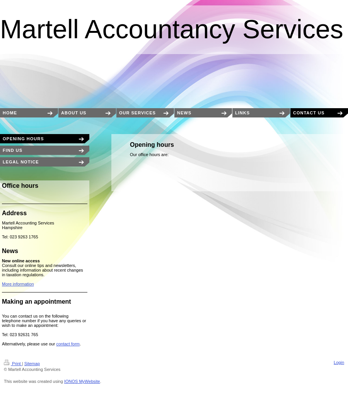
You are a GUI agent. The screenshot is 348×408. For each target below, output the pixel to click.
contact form (68, 344)
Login (339, 362)
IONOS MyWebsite (82, 381)
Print (13, 363)
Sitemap (32, 363)
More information (18, 284)
